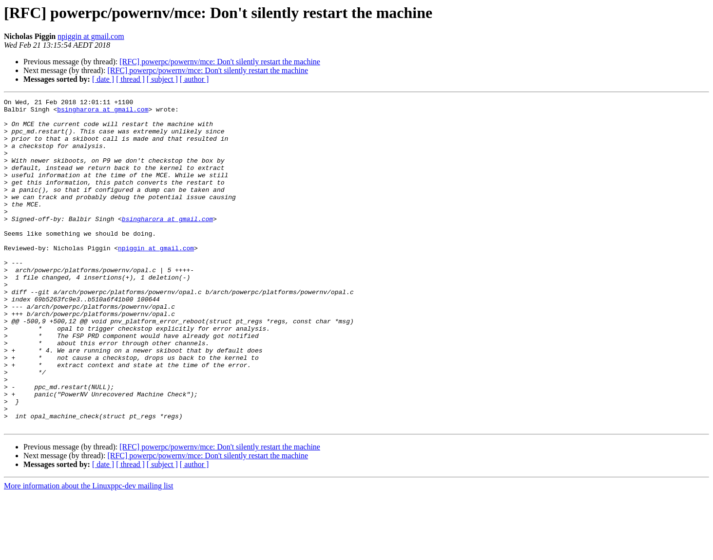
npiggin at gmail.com (91, 36)
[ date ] (103, 79)
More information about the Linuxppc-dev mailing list (88, 551)
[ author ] (194, 79)
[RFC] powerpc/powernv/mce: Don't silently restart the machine (219, 61)
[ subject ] (162, 79)
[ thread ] (130, 79)
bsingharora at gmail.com (102, 112)
